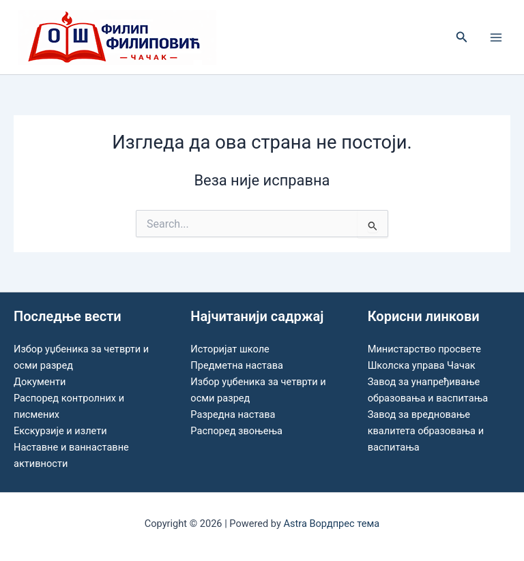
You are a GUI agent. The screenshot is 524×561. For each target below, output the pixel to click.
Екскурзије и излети (60, 431)
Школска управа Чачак (422, 365)
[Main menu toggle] (496, 37)
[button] (462, 37)
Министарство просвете (424, 349)
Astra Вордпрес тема (331, 523)
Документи (40, 382)
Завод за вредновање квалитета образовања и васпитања (426, 430)
